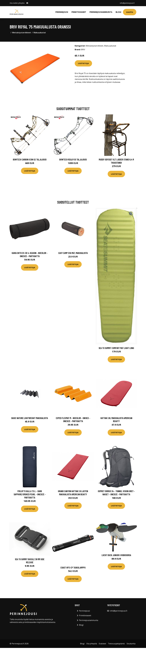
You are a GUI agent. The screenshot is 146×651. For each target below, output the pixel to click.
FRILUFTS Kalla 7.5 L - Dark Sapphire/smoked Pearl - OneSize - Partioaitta (30, 494)
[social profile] (27, 3)
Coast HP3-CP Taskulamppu (73, 567)
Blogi (118, 12)
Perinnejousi (61, 12)
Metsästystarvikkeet (21, 32)
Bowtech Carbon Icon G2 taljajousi (30, 159)
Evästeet (102, 643)
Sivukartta (131, 643)
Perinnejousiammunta (101, 12)
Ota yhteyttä (91, 643)
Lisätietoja (83, 63)
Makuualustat (40, 32)
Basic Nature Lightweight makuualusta (29, 418)
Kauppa (129, 12)
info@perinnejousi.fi (127, 3)
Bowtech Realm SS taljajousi (73, 159)
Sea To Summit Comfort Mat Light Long (116, 348)
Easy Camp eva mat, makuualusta (73, 252)
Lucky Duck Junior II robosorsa (116, 555)
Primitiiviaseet (79, 12)
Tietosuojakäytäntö (116, 643)
